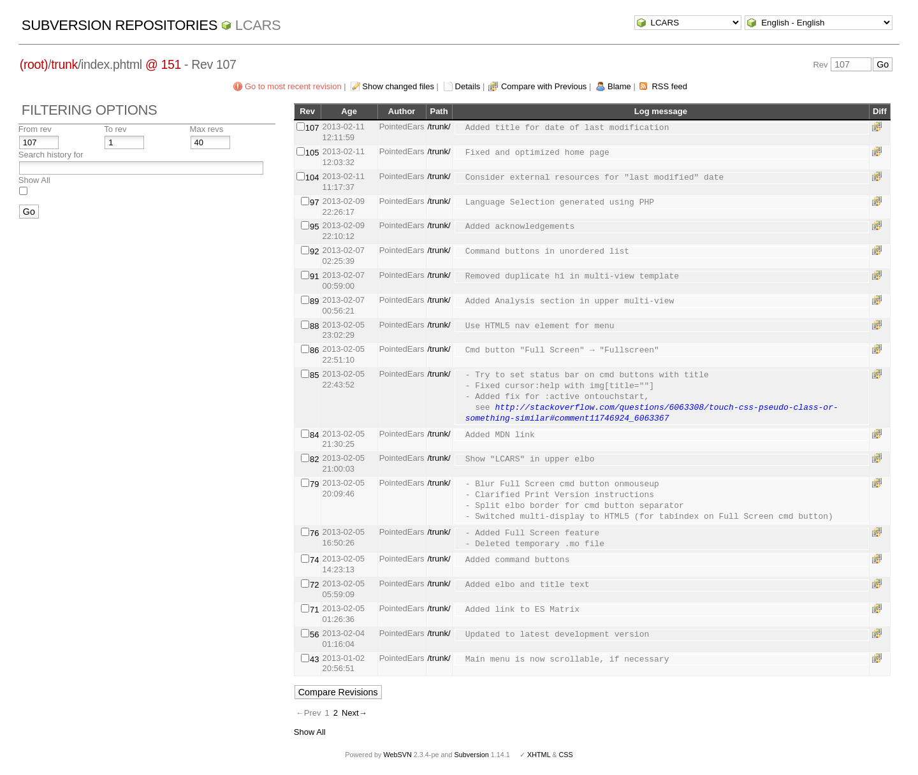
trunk (64, 64)
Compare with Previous (543, 86)
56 (314, 634)
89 (314, 301)
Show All (34, 180)
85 (314, 375)
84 (314, 435)
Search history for (51, 154)
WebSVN (397, 754)
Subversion (472, 754)
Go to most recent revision (293, 86)
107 (312, 128)
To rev (115, 129)
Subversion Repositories (119, 25)
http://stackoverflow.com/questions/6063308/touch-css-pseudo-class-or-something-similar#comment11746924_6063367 (651, 413)
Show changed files (398, 86)
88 (314, 326)
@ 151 (163, 64)
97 (314, 202)
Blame (619, 86)
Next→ (354, 713)
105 (312, 152)
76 (314, 533)
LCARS (258, 25)
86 (314, 350)
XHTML (538, 754)
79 (314, 484)
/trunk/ (439, 126)
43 (314, 659)
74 (314, 560)
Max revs (207, 129)
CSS (566, 754)
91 (314, 276)
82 (314, 459)
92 (314, 251)
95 (314, 226)
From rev (35, 129)
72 (314, 585)
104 (312, 177)
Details (468, 86)
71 (314, 609)
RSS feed (669, 86)
